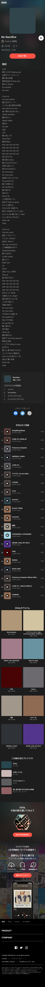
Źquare (33, 689)
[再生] (41, 38)
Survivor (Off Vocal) (14, 396)
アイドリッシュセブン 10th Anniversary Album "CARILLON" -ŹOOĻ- (33, 634)
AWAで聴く (22, 56)
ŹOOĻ (14, 41)
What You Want (33, 660)
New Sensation (11, 632)
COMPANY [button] (7, 937)
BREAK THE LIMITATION (11, 660)
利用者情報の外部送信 (8, 961)
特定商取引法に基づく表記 (27, 961)
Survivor (16, 377)
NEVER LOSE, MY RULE (33, 746)
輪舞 (11, 717)
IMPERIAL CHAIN (11, 746)
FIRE (11, 689)
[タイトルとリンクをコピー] (29, 413)
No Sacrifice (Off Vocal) (16, 399)
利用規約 (4, 958)
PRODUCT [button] (7, 930)
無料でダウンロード (22, 875)
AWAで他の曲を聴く (22, 835)
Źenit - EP (33, 717)
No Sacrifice (26, 921)
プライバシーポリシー (17, 958)
